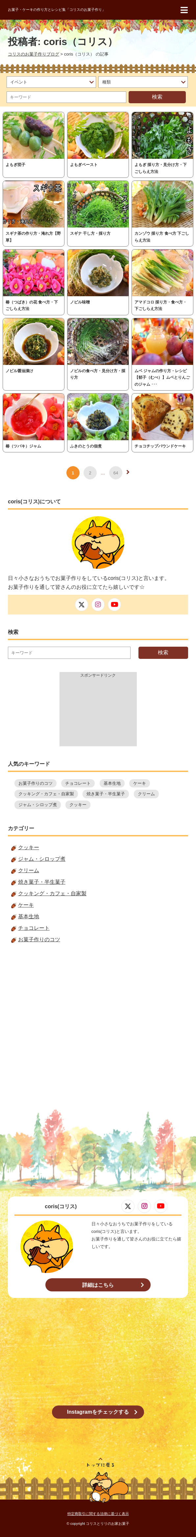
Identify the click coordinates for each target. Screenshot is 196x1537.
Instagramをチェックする (98, 1412)
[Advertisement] (98, 713)
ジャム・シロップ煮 (37, 804)
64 (115, 472)
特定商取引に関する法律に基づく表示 (98, 1514)
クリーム (146, 793)
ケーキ (139, 783)
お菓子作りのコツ (35, 783)
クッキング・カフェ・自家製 (46, 793)
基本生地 (112, 783)
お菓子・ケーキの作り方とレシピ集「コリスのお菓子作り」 (57, 10)
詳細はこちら (98, 1285)
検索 (157, 97)
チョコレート (78, 783)
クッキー (77, 804)
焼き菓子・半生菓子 (105, 793)
